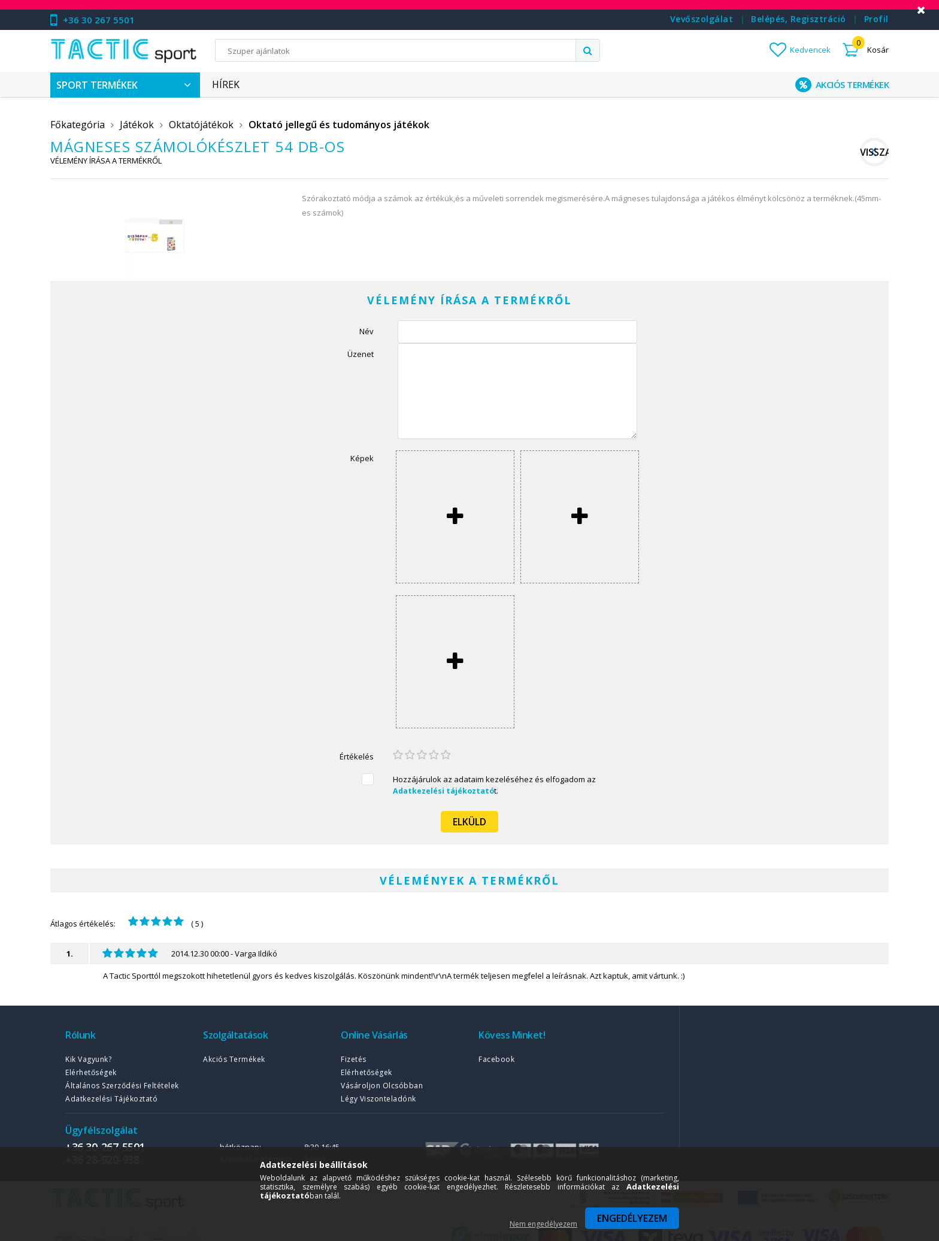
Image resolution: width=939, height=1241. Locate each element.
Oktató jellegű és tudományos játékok (339, 124)
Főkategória (77, 124)
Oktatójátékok (201, 124)
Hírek (226, 84)
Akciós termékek (234, 1059)
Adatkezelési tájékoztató (111, 1099)
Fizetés (353, 1059)
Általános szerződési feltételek (122, 1085)
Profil (876, 19)
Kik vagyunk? (88, 1059)
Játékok (137, 124)
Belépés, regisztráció (798, 19)
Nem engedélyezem (543, 1224)
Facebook (496, 1059)
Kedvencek (810, 49)
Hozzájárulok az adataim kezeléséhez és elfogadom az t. (494, 785)
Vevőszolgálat (702, 19)
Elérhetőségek (91, 1072)
